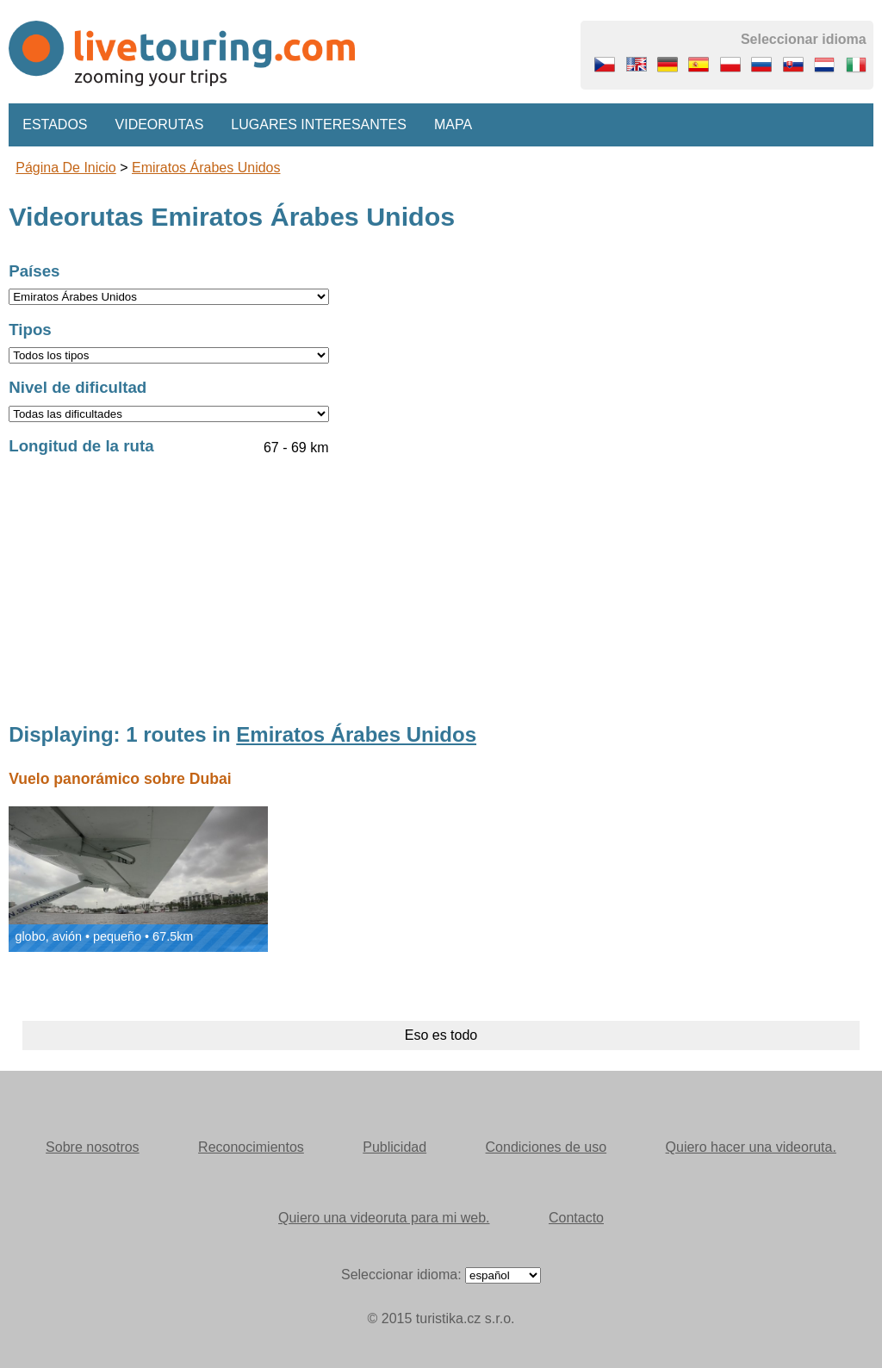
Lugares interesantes (319, 124)
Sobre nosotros (93, 1147)
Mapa (453, 124)
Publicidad (394, 1147)
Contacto (576, 1217)
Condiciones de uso (546, 1147)
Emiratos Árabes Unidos (206, 167)
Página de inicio (66, 167)
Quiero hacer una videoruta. (751, 1147)
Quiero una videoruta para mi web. (383, 1217)
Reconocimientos (251, 1147)
